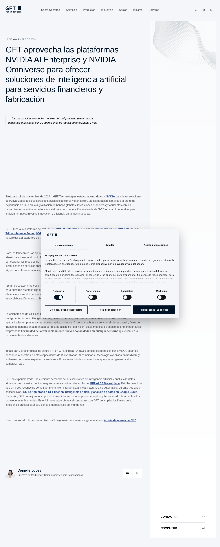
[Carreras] (154, 10)
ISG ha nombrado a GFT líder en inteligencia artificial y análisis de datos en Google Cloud (80, 394)
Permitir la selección (110, 310)
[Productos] (89, 10)
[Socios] (123, 10)
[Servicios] (71, 10)
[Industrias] (107, 10)
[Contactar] (183, 516)
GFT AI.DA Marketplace (105, 386)
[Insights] (138, 10)
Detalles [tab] (110, 245)
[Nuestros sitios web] (204, 10)
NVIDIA (110, 199)
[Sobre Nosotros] (50, 10)
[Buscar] (196, 10)
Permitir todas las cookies (153, 310)
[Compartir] (183, 528)
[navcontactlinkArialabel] (211, 10)
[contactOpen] (137, 473)
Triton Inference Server (20, 235)
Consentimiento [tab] (64, 245)
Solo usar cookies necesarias (66, 310)
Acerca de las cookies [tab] (156, 245)
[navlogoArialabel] (13, 9)
